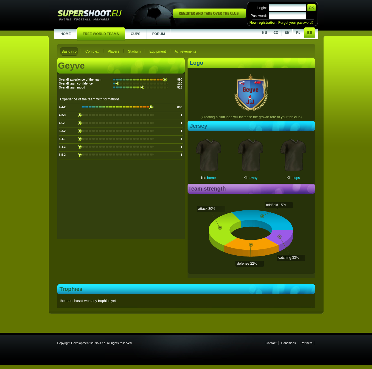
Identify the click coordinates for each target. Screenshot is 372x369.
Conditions (288, 343)
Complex (92, 51)
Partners (306, 343)
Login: (262, 8)
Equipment (157, 51)
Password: (259, 16)
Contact (271, 343)
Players (113, 51)
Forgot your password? (295, 23)
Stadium (134, 51)
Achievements (185, 51)
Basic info (69, 51)
